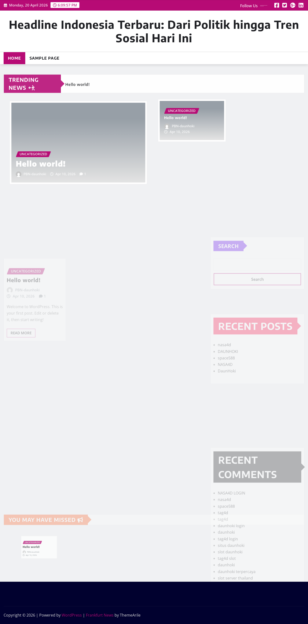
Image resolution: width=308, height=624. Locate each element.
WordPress (72, 615)
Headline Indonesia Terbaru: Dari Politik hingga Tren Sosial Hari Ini (154, 31)
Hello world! (48, 158)
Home (14, 58)
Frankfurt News (100, 615)
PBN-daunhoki (44, 167)
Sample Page (44, 58)
